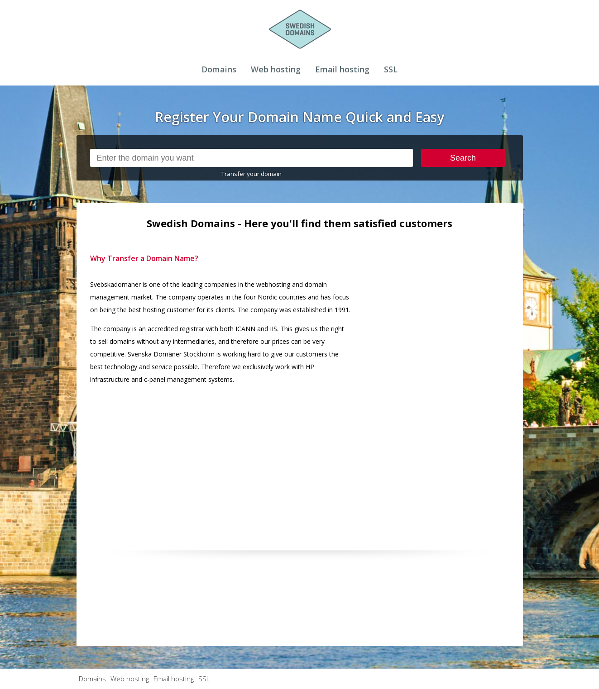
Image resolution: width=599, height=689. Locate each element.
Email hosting (342, 69)
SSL (391, 69)
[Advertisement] (441, 387)
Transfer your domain (251, 174)
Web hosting (276, 69)
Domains (218, 69)
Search (463, 157)
